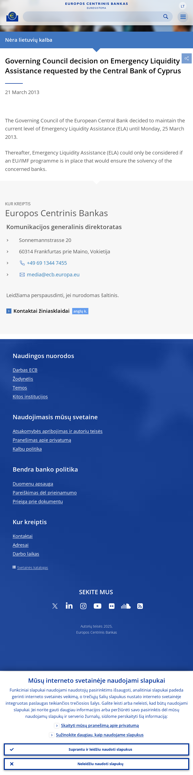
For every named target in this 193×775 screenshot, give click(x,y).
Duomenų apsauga (33, 484)
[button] (182, 6)
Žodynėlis (23, 379)
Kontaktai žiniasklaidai (41, 310)
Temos (20, 388)
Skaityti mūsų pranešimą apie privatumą (100, 725)
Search (166, 16)
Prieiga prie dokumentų (38, 501)
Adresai (21, 545)
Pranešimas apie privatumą (42, 440)
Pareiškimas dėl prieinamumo (45, 493)
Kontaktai (23, 536)
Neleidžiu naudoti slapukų (100, 763)
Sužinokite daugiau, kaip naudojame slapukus (100, 734)
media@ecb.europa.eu (53, 274)
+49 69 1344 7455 (47, 262)
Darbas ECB (25, 370)
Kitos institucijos (30, 396)
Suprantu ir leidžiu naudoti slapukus (100, 749)
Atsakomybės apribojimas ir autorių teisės (58, 431)
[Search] (94, 16)
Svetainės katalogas (32, 567)
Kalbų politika (27, 449)
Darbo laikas (26, 554)
